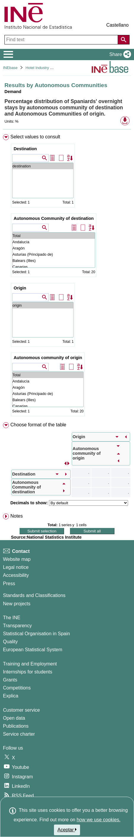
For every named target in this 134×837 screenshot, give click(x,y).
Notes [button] (16, 515)
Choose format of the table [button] (38, 424)
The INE (11, 617)
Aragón (53, 248)
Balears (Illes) (53, 260)
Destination (25, 148)
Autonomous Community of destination (54, 218)
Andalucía (53, 242)
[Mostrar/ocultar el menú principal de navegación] (8, 54)
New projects (16, 603)
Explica (10, 695)
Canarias (53, 267)
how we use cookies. (98, 819)
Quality (10, 641)
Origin (20, 288)
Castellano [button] (117, 25)
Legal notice (15, 567)
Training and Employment (30, 663)
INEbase (10, 67)
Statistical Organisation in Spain (36, 633)
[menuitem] (67, 276)
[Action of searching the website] (124, 39)
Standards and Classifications (34, 595)
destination (42, 166)
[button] (119, 54)
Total (53, 236)
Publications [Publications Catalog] (15, 726)
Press (9, 583)
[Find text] (61, 39)
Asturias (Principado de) (53, 254)
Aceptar (67, 829)
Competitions (17, 687)
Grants (10, 679)
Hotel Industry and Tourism (48, 67)
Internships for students (27, 671)
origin (42, 305)
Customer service (21, 710)
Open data (14, 718)
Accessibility (16, 575)
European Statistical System (32, 649)
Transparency (17, 625)
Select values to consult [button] (35, 136)
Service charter (19, 734)
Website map (17, 559)
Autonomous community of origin (48, 357)
